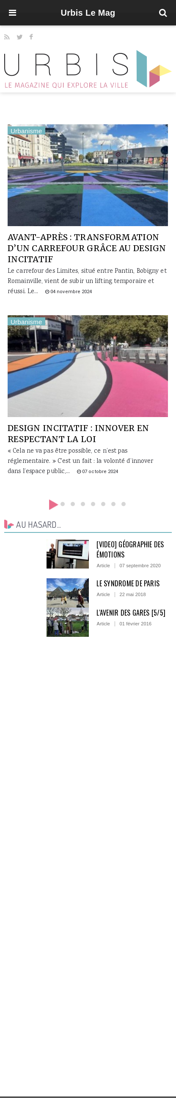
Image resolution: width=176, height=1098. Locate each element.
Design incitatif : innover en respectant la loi (78, 433)
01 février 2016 (135, 624)
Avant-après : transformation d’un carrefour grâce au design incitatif (87, 248)
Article (103, 565)
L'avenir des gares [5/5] (130, 613)
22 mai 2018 (132, 594)
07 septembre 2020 (140, 565)
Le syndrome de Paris (128, 583)
